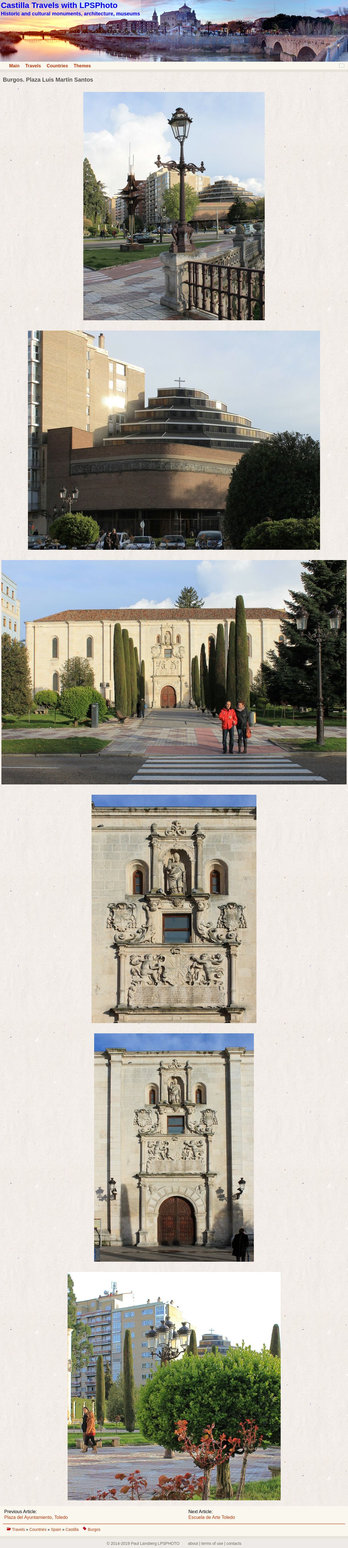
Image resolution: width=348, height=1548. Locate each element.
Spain (56, 1529)
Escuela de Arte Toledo (212, 1517)
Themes (82, 65)
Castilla (72, 1529)
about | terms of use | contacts (214, 1543)
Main (14, 65)
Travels (33, 65)
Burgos (94, 1529)
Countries (57, 65)
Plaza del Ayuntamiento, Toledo (36, 1517)
